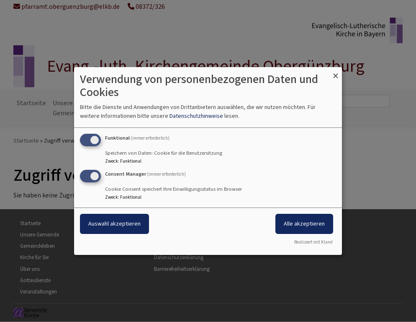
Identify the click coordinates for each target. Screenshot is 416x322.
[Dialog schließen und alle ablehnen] (335, 72)
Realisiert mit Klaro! (313, 242)
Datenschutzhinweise (196, 116)
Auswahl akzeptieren (114, 224)
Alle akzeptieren (304, 224)
